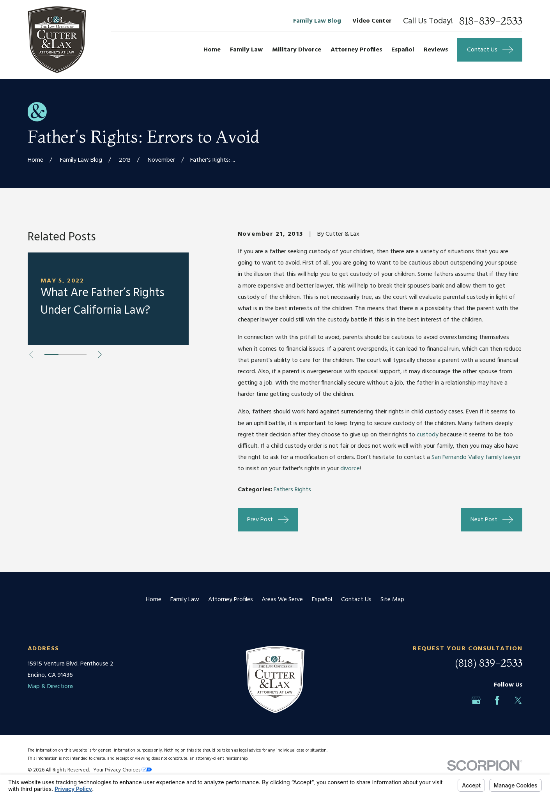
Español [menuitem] (402, 50)
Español (322, 600)
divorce (350, 469)
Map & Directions (51, 686)
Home (153, 600)
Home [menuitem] (212, 50)
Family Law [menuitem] (246, 50)
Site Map (392, 600)
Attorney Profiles (230, 600)
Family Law (184, 600)
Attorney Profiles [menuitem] (356, 50)
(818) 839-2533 (488, 663)
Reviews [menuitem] (436, 50)
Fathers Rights (292, 490)
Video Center (372, 21)
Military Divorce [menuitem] (296, 50)
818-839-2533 (490, 21)
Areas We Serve (282, 600)
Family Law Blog (317, 21)
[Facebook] (497, 700)
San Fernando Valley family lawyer (476, 457)
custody (428, 435)
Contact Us (356, 600)
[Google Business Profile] (476, 700)
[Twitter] (518, 700)
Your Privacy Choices (122, 770)
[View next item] (99, 354)
